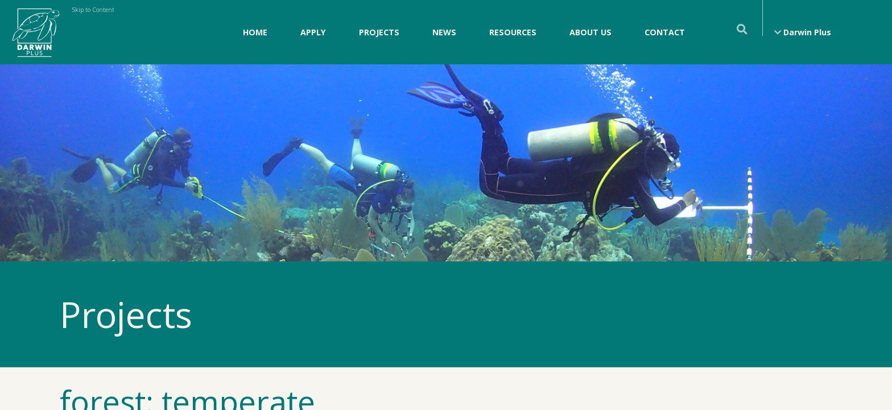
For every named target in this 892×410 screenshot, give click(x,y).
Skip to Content (93, 10)
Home (255, 32)
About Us (590, 32)
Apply (313, 32)
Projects (379, 32)
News (444, 32)
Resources (512, 32)
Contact (665, 32)
